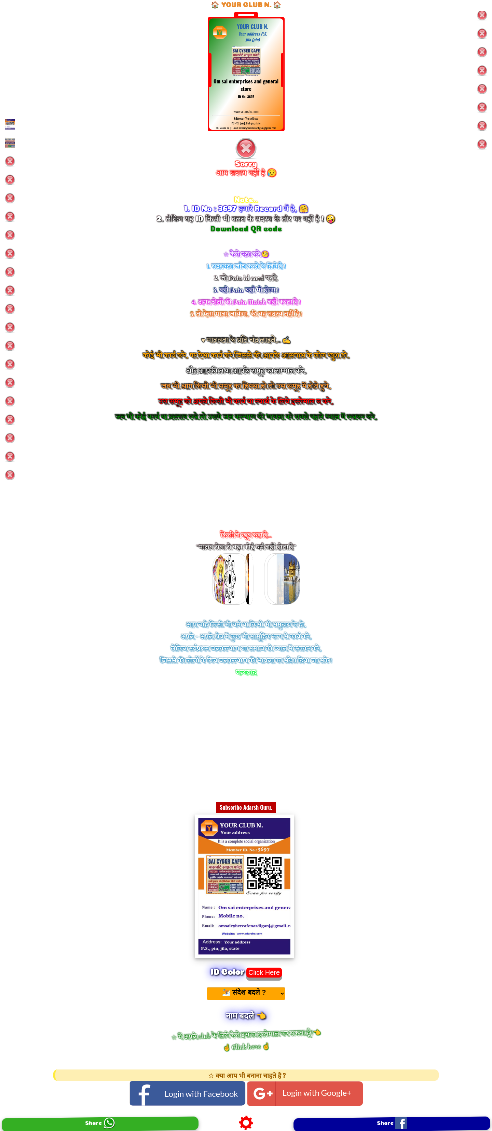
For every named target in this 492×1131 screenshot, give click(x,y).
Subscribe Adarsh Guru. (246, 807)
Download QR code (246, 228)
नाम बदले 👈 (246, 1014)
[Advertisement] (246, 485)
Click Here (264, 972)
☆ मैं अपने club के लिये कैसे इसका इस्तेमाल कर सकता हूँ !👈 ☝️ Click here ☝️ (246, 1040)
